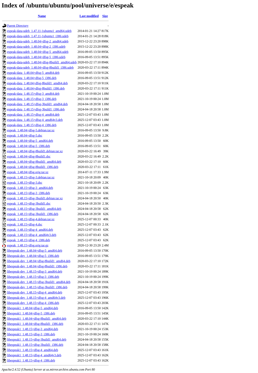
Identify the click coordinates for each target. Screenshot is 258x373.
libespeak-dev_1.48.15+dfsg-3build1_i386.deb (37, 287)
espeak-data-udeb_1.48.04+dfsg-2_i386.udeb (36, 46)
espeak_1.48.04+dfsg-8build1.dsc (29, 156)
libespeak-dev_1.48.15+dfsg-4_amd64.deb (34, 292)
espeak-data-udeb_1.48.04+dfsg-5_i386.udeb (36, 57)
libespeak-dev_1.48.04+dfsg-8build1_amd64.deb (38, 261)
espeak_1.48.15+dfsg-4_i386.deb (28, 240)
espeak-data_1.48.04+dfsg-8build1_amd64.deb (37, 83)
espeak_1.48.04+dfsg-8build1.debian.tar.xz (35, 151)
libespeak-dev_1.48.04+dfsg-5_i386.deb (33, 256)
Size (105, 16)
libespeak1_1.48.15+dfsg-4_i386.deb (31, 360)
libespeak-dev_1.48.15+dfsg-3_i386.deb (33, 276)
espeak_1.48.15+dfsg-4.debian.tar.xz (30, 219)
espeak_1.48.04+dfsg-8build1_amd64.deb (34, 161)
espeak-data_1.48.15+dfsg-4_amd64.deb (33, 114)
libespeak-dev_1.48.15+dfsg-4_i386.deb (33, 303)
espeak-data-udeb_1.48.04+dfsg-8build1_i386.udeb (40, 67)
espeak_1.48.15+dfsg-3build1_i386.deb (32, 214)
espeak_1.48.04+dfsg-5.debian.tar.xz (30, 130)
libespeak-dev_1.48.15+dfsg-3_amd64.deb (34, 271)
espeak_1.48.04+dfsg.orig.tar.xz (27, 172)
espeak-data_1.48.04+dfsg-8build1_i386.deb (36, 88)
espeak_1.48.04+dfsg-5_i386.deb (28, 146)
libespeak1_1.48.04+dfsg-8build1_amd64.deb (36, 318)
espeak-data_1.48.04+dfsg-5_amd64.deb (33, 72)
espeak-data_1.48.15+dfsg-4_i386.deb (31, 125)
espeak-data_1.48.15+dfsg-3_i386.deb (31, 99)
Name (42, 16)
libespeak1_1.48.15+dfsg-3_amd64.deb (32, 329)
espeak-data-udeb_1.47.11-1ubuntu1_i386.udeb (38, 36)
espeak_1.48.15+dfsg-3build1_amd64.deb (34, 208)
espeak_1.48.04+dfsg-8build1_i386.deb (32, 167)
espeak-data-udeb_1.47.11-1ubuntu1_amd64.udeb (39, 31)
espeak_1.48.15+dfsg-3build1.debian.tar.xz (35, 198)
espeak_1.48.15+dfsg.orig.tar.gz (27, 245)
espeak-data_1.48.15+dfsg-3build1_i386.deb (36, 109)
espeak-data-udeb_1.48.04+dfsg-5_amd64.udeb (38, 52)
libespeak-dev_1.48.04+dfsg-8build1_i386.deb (37, 266)
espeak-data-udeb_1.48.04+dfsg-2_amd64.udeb (38, 41)
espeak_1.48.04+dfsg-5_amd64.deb (30, 140)
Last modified (89, 16)
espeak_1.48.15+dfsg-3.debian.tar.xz (30, 177)
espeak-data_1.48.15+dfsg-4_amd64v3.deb (35, 120)
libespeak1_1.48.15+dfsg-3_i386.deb (31, 334)
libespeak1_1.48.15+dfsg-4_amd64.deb (32, 350)
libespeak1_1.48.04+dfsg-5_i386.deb (31, 313)
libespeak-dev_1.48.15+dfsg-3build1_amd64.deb (38, 282)
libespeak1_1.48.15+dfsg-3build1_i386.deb (35, 344)
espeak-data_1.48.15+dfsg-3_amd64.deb (33, 93)
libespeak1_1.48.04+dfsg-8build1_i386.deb (35, 324)
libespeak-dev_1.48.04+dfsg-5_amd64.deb (34, 250)
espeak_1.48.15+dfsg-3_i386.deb (28, 193)
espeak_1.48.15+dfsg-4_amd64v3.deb (31, 235)
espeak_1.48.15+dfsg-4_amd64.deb (30, 229)
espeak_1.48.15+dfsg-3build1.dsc (29, 203)
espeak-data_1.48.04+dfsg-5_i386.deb (31, 78)
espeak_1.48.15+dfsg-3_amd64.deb (30, 188)
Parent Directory (17, 25)
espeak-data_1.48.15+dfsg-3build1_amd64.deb (37, 104)
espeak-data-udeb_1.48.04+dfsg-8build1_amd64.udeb (42, 62)
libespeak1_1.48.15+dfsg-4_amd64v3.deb (34, 355)
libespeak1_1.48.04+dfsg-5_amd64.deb (32, 308)
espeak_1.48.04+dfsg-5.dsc (24, 135)
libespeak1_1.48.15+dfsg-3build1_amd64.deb (36, 339)
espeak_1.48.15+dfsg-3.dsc (24, 182)
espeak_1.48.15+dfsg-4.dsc (24, 224)
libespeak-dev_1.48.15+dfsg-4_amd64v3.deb (36, 297)
